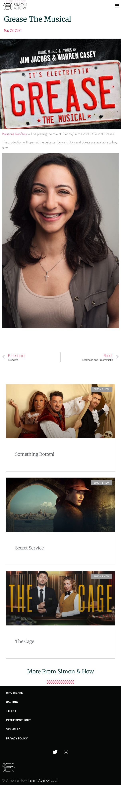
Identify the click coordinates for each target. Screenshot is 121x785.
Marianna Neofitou (14, 134)
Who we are (14, 692)
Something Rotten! (34, 454)
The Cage (24, 641)
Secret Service (29, 548)
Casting (12, 701)
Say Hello (13, 729)
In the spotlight (18, 720)
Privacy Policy (17, 738)
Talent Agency (39, 780)
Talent (11, 711)
